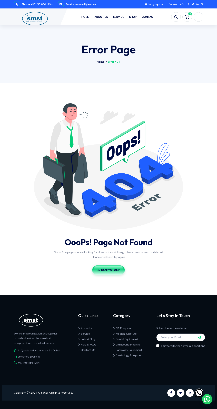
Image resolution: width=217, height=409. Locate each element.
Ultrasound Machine (128, 344)
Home (85, 17)
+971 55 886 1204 (42, 4)
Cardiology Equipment (129, 355)
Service (118, 17)
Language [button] (152, 4)
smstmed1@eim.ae (84, 4)
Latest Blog (88, 339)
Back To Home (108, 270)
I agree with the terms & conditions (183, 346)
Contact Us (88, 350)
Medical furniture (126, 333)
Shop (133, 17)
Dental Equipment (127, 339)
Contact (148, 17)
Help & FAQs (88, 344)
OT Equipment (125, 328)
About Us (101, 17)
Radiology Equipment (129, 350)
